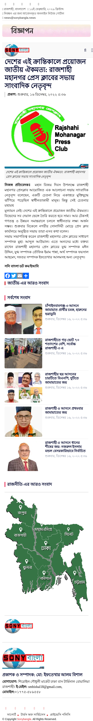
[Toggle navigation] (92, 50)
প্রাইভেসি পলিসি (60, 714)
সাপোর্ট (11, 714)
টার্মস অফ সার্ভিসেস (33, 714)
